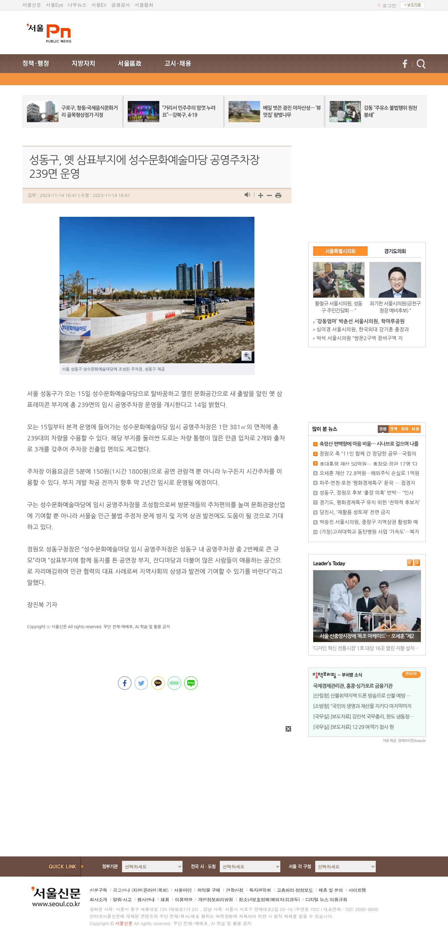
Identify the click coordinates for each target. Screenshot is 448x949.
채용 (164, 899)
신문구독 (98, 890)
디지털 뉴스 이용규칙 (326, 899)
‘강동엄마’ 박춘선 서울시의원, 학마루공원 (361, 321)
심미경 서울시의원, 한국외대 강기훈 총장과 (363, 329)
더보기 (411, 674)
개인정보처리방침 (215, 899)
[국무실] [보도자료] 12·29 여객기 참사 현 (353, 727)
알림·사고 (122, 899)
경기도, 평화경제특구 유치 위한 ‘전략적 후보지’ (370, 502)
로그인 (389, 5)
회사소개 (98, 899)
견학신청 (234, 890)
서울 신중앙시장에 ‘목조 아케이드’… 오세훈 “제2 (367, 636)
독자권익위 (260, 890)
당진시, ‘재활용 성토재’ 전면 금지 (355, 512)
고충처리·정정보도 (295, 890)
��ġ (394, 429)
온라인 (149, 890)
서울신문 (32, 4)
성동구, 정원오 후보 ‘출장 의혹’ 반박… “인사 (367, 492)
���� (383, 429)
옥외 (162, 890)
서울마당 (182, 890)
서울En (99, 4)
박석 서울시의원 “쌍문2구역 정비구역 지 (360, 338)
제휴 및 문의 (331, 890)
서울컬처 (144, 4)
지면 (137, 890)
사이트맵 (357, 890)
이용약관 (183, 899)
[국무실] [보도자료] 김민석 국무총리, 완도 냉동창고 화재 (368, 716)
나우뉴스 (77, 4)
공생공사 (120, 4)
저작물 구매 (208, 890)
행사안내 (146, 899)
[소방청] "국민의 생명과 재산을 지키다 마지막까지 (362, 706)
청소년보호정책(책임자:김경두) (269, 899)
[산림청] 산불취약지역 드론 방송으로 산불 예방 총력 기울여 (371, 695)
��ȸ (415, 429)
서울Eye (54, 4)
